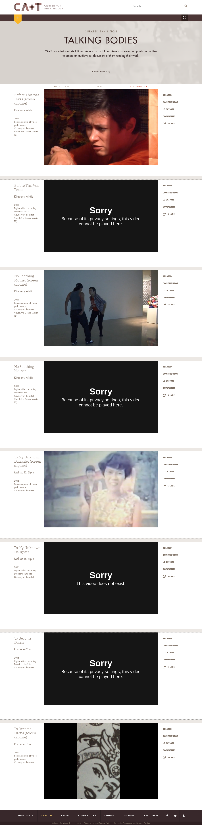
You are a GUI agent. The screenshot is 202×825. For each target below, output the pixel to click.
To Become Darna (23, 640)
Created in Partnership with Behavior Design (132, 823)
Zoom (184, 17)
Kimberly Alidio (23, 110)
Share (171, 124)
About (65, 816)
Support (130, 816)
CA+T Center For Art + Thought (39, 7)
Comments (169, 116)
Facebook (167, 816)
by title (101, 86)
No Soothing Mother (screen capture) (26, 280)
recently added (62, 86)
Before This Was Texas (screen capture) (26, 99)
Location (168, 109)
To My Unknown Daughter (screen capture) (27, 461)
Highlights (25, 816)
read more (99, 72)
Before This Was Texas (26, 187)
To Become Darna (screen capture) (25, 733)
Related (167, 95)
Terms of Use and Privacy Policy (97, 823)
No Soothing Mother (24, 369)
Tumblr (184, 816)
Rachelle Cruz (22, 649)
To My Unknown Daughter (27, 550)
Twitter (175, 816)
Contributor (170, 102)
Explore (47, 816)
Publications (87, 816)
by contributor (138, 86)
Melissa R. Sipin (24, 472)
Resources (151, 816)
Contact (110, 816)
